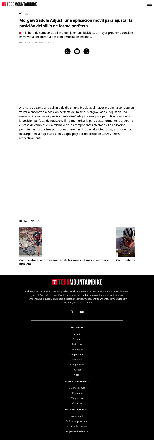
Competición (77, 364)
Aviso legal (77, 415)
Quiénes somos (77, 387)
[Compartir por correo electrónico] (77, 51)
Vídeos (77, 374)
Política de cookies (77, 426)
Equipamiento (77, 354)
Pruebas (77, 369)
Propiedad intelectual (77, 431)
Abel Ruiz (27, 42)
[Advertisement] (77, 80)
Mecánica (77, 359)
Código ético (77, 397)
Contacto (77, 403)
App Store (47, 134)
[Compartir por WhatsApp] (86, 51)
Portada (77, 333)
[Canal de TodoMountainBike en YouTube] (82, 312)
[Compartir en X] (68, 51)
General (77, 338)
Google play (70, 134)
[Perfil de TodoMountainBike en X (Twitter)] (72, 312)
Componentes (77, 349)
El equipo (77, 392)
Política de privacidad (77, 421)
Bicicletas (77, 344)
